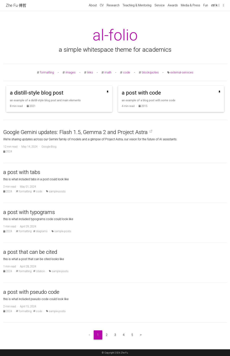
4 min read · (130, 106)
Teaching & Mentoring (137, 5)
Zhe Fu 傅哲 (16, 5)
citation (39, 271)
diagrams (40, 231)
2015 (143, 106)
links (90, 72)
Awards (173, 5)
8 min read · (18, 106)
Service (159, 5)
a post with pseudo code (31, 292)
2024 (7, 151)
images (71, 72)
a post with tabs (21, 172)
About (93, 5)
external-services (181, 72)
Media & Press (190, 5)
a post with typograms (29, 212)
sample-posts (56, 191)
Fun (205, 5)
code (126, 72)
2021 (31, 106)
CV (102, 5)
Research (113, 5)
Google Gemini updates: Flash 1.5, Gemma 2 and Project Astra (75, 132)
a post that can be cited (30, 252)
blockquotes (150, 72)
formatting (47, 72)
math (108, 72)
